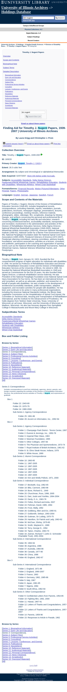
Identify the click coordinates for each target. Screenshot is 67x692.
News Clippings (10, 103)
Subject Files (9, 82)
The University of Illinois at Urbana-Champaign (39, 680)
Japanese (33, 195)
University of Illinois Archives (24, 7)
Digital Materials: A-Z (33, 33)
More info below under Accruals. (41, 176)
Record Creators (33, 40)
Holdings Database (16, 12)
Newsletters (9, 94)
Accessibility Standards (21, 180)
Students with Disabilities (13, 325)
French (50, 195)
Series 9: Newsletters (11, 365)
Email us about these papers (33, 123)
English (16, 195)
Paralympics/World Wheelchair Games (18, 182)
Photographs (22, 191)
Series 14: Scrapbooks (12, 376)
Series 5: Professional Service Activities (19, 356)
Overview (6, 56)
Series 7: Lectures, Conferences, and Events (21, 360)
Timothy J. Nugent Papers (18, 46)
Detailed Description (11, 71)
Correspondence (10, 80)
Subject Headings (33, 37)
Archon (31, 679)
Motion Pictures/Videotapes (47, 189)
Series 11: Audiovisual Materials (16, 369)
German (24, 195)
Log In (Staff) (33, 665)
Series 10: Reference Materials (15, 367)
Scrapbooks (9, 105)
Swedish (42, 195)
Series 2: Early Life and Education (17, 349)
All (3, 380)
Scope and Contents (11, 60)
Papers (13, 191)
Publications (9, 91)
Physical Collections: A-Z (33, 29)
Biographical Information (13, 75)
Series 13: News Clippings (13, 374)
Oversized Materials (11, 108)
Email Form (38, 671)
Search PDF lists (29, 20)
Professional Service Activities (15, 84)
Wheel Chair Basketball (45, 184)
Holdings (20, 44)
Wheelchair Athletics (25, 184)
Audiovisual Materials (12, 98)
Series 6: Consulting (11, 358)
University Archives (8, 44)
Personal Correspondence (13, 101)
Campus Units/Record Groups (33, 25)
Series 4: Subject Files (12, 354)
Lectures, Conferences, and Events (16, 89)
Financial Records (26, 189)
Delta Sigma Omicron (41, 180)
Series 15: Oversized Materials (15, 378)
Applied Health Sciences (34, 44)
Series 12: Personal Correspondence (18, 371)
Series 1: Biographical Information (17, 347)
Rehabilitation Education (47, 182)
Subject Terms (8, 68)
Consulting (8, 87)
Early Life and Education (13, 77)
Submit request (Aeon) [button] (13, 144)
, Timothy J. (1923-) (30, 163)
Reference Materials (11, 96)
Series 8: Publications (11, 363)
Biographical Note (10, 64)
